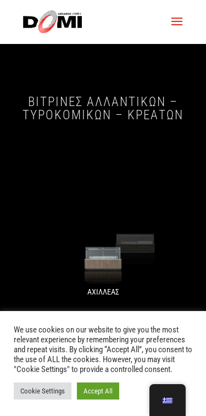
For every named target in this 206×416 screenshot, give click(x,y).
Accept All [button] (98, 391)
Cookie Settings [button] (42, 391)
